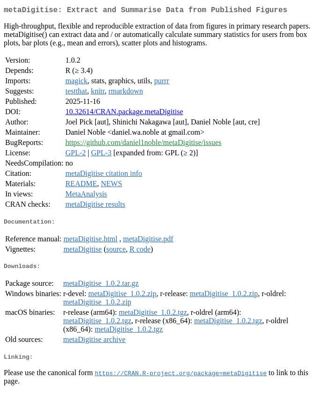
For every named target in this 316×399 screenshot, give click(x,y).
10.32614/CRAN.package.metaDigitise (124, 113)
